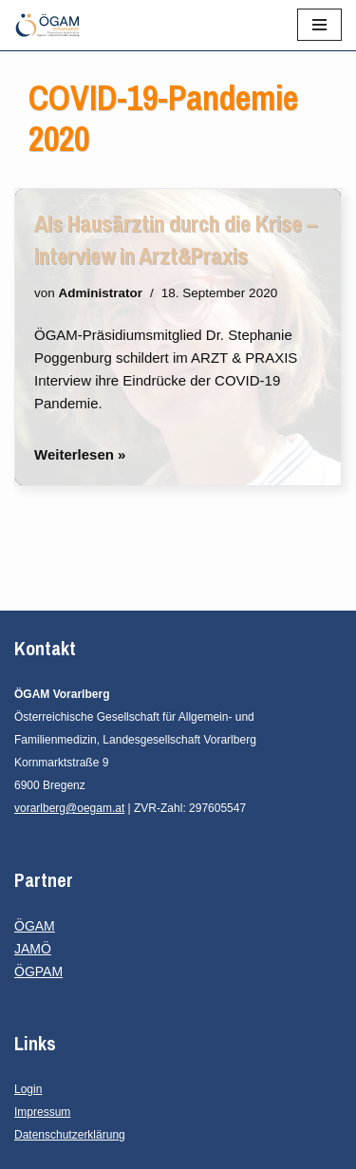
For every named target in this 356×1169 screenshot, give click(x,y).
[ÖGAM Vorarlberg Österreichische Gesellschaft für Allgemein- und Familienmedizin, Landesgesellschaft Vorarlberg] (47, 25)
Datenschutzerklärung (69, 1134)
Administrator (101, 293)
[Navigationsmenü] (319, 25)
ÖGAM (34, 925)
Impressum (42, 1112)
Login (28, 1089)
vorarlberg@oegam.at (69, 808)
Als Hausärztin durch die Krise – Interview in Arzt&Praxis (175, 239)
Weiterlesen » (79, 454)
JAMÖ (32, 948)
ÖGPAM (38, 971)
